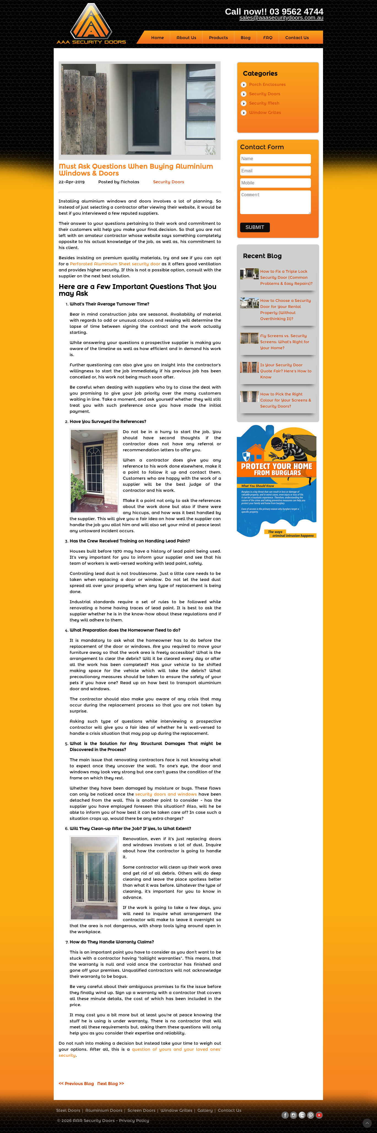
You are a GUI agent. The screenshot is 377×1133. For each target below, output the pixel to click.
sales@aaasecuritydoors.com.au (282, 17)
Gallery (205, 1110)
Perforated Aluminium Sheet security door (115, 263)
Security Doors (168, 181)
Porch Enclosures (267, 84)
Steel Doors (68, 1110)
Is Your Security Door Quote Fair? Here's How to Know (285, 371)
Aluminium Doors (104, 1110)
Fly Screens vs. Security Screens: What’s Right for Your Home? (284, 341)
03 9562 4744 (297, 12)
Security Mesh (264, 103)
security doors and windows (166, 794)
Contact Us (230, 1110)
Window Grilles (265, 112)
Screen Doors (142, 1110)
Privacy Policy (134, 1120)
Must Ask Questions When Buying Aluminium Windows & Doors (136, 169)
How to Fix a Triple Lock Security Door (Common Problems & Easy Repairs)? (286, 277)
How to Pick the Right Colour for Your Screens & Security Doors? (285, 400)
